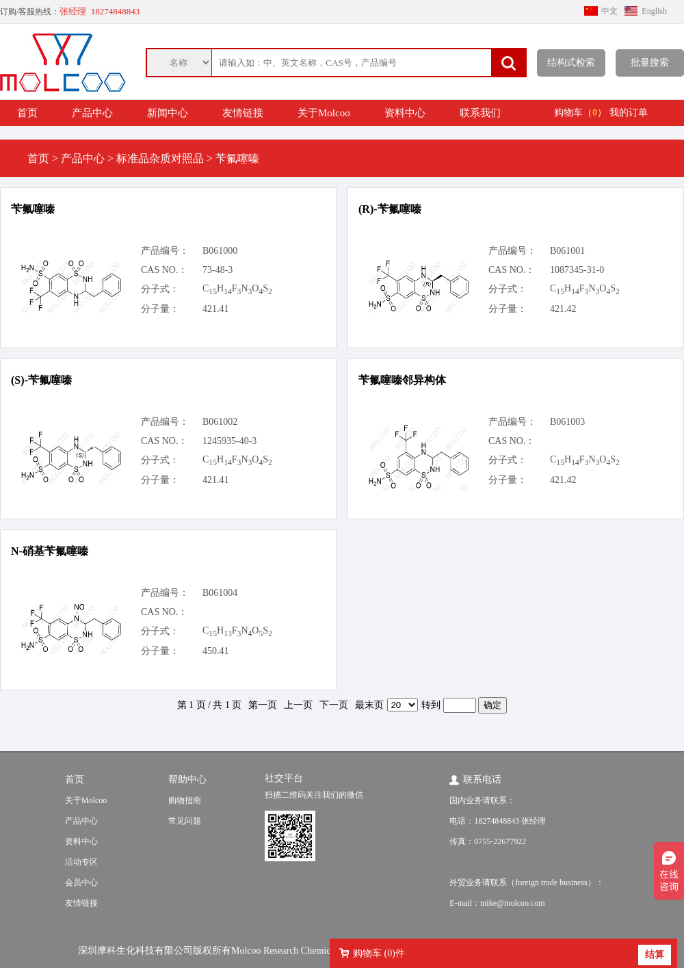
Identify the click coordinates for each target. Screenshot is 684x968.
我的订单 (628, 112)
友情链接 (242, 112)
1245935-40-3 (229, 441)
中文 (609, 11)
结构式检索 (571, 62)
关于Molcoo (324, 112)
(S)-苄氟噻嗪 (41, 380)
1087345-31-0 (577, 270)
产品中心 (92, 112)
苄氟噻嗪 (33, 209)
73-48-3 (217, 270)
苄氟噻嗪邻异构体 (402, 380)
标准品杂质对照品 (160, 158)
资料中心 (404, 112)
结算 (654, 955)
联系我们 (480, 112)
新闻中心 (167, 112)
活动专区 (81, 862)
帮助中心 (187, 779)
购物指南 (184, 800)
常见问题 (184, 821)
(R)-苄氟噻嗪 (389, 209)
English (654, 11)
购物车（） (580, 112)
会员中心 (81, 882)
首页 (27, 112)
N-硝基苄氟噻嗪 (49, 551)
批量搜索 (650, 62)
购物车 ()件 (379, 953)
